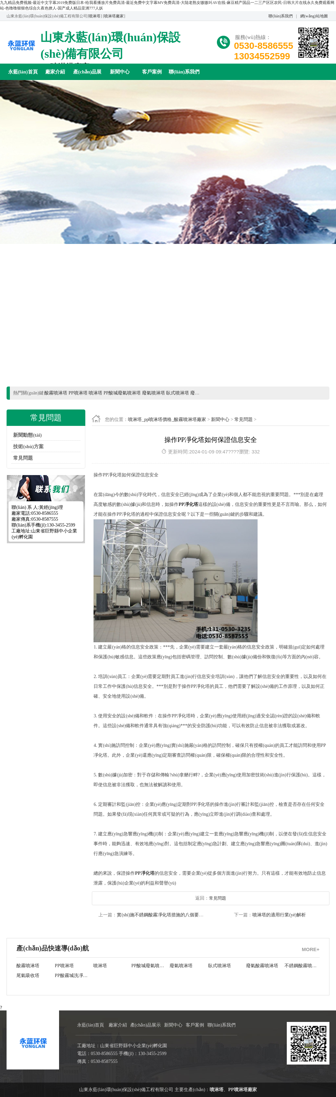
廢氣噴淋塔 (181, 965)
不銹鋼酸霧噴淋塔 (302, 965)
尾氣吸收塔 (27, 975)
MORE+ (311, 949)
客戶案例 (152, 71)
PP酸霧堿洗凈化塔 (72, 975)
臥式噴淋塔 (219, 965)
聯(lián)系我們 (280, 16)
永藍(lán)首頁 (23, 71)
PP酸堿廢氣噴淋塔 (148, 965)
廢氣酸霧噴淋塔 (262, 965)
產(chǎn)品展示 (87, 74)
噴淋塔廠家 (114, 16)
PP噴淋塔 (64, 965)
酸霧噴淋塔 (27, 965)
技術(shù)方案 (28, 446)
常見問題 (23, 458)
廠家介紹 (55, 71)
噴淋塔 (94, 16)
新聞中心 (120, 71)
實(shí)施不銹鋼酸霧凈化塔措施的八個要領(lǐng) (165, 914)
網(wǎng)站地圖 (314, 16)
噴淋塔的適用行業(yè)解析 (279, 914)
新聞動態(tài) (27, 435)
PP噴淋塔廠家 (242, 1089)
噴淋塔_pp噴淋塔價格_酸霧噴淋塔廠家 (167, 419)
